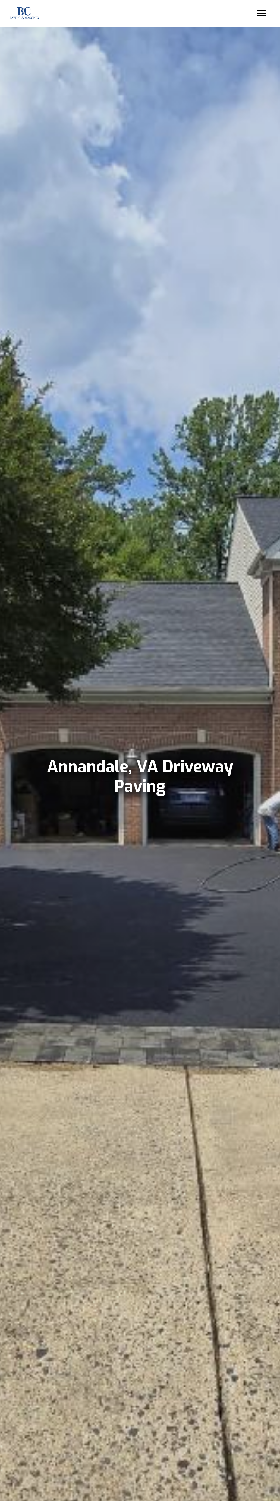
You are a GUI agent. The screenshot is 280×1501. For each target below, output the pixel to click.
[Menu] (261, 13)
